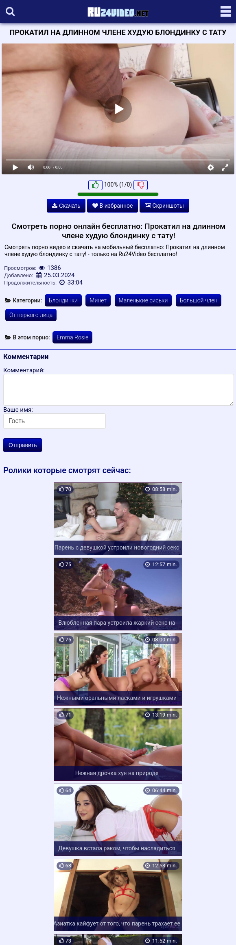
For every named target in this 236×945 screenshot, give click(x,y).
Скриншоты (164, 205)
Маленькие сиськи (143, 300)
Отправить (23, 445)
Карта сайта (18, 929)
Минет (98, 300)
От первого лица (30, 315)
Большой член (199, 300)
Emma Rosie (72, 337)
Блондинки (63, 300)
